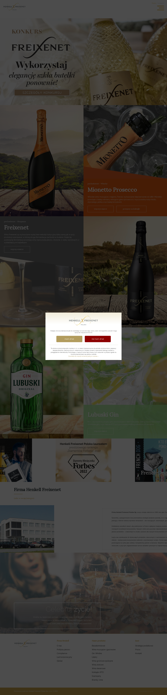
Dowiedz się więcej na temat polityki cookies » (83, 356)
